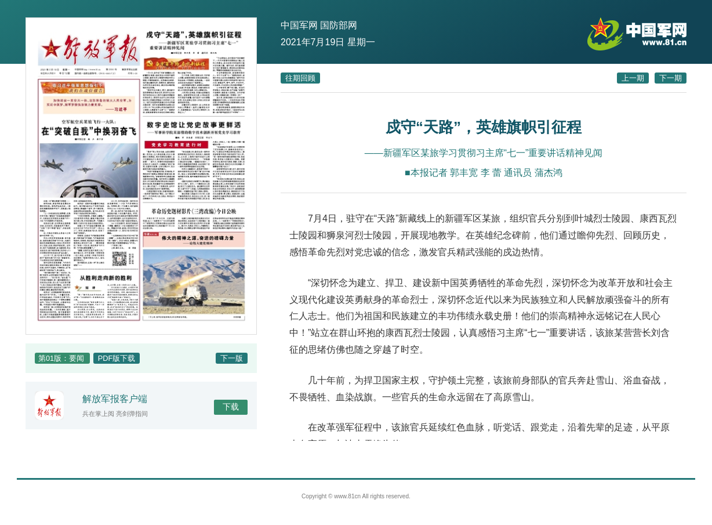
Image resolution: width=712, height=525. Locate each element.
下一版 (231, 358)
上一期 (633, 78)
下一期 (670, 78)
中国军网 (299, 25)
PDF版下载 (117, 358)
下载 (231, 406)
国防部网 (338, 25)
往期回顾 (300, 78)
